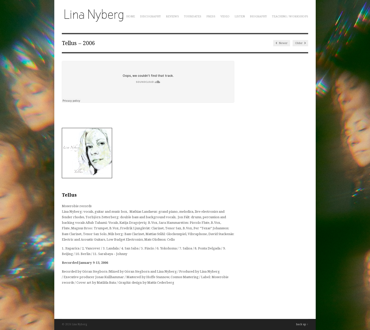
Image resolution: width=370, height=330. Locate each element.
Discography (150, 16)
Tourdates (192, 16)
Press (210, 16)
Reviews (172, 16)
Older (300, 43)
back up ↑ (302, 324)
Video (224, 16)
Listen (240, 16)
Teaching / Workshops (290, 16)
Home (130, 16)
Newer (282, 43)
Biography (258, 16)
